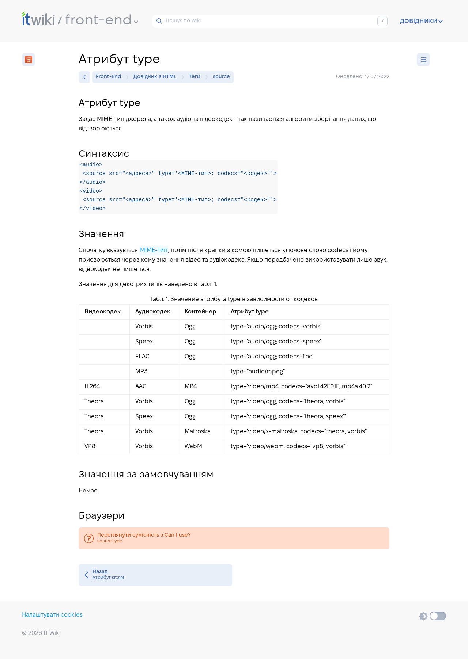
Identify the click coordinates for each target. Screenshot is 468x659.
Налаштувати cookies (52, 615)
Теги (196, 77)
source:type (234, 538)
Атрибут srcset (155, 575)
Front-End (110, 77)
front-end (101, 20)
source (221, 77)
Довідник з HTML (156, 77)
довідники (421, 21)
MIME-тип (153, 250)
